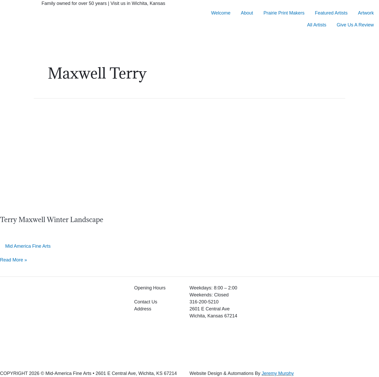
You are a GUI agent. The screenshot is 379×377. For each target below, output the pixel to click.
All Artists (316, 24)
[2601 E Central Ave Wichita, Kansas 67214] (315, 323)
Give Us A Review (355, 24)
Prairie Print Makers (283, 13)
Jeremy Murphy (278, 373)
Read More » (13, 259)
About (247, 13)
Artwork (366, 13)
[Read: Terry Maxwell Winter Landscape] (66, 153)
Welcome (221, 13)
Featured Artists (331, 13)
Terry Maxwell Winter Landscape (54, 219)
